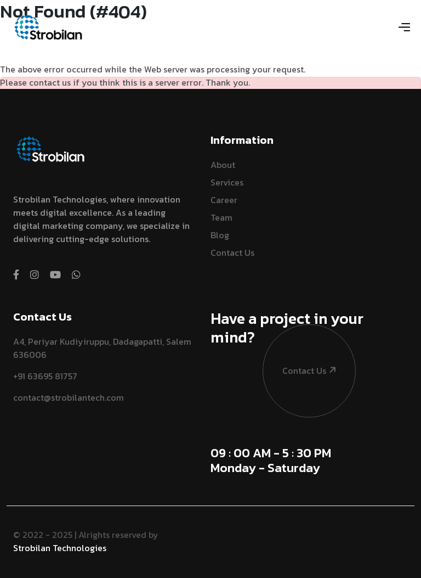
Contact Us (232, 252)
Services (226, 182)
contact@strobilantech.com (68, 397)
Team (221, 217)
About (222, 164)
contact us (300, 340)
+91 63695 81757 (45, 376)
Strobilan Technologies (59, 547)
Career (223, 199)
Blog (219, 235)
